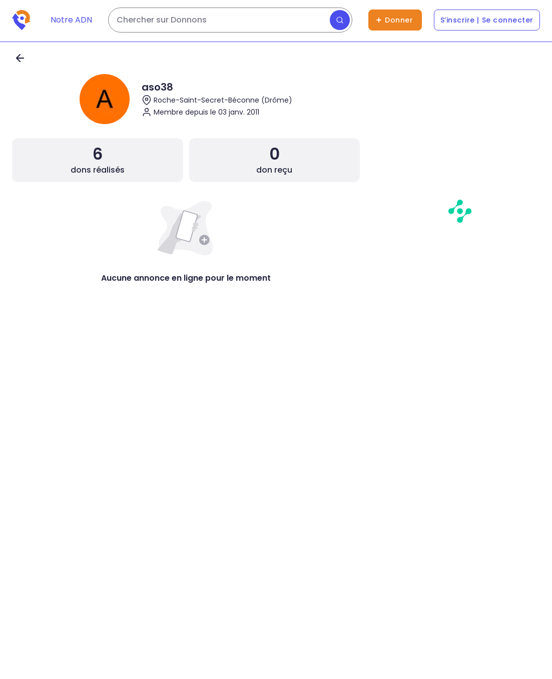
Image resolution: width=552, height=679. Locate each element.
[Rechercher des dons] (230, 20)
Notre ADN (71, 20)
